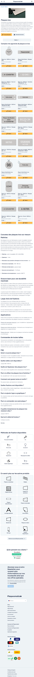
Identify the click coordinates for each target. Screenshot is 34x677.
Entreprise (10, 676)
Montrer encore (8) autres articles (17, 538)
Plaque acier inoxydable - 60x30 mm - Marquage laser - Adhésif (25, 150)
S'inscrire (11, 586)
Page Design (10, 608)
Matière (6, 6)
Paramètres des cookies (12, 673)
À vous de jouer (6, 34)
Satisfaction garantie (12, 631)
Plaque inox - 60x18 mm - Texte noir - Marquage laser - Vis (9, 82)
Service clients (11, 620)
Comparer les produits (12, 612)
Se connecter (10, 614)
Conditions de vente (11, 672)
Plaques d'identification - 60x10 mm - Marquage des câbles (25, 105)
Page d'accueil (11, 606)
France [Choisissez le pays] (10, 600)
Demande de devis (19, 34)
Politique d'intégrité (11, 670)
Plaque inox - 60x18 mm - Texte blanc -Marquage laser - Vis (25, 82)
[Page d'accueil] (17, 596)
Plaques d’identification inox (7, 172)
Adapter (8, 66)
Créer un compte (11, 616)
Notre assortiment (12, 610)
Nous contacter (11, 626)
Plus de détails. (13, 583)
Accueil (2, 6)
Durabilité (10, 629)
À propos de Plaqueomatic (13, 627)
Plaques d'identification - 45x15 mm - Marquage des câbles (9, 105)
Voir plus (3, 422)
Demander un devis (12, 618)
